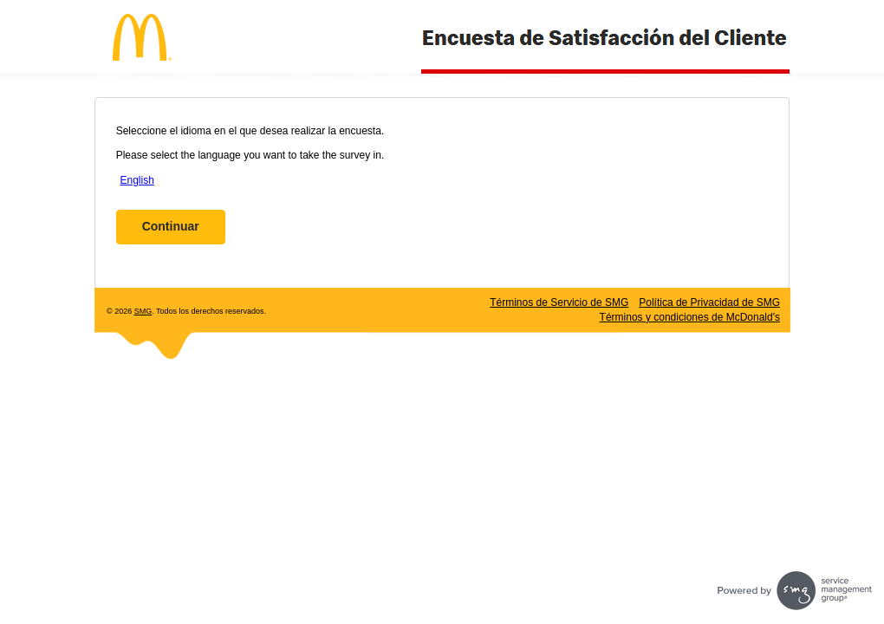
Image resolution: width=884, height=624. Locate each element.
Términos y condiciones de (690, 317)
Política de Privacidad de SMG (709, 302)
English (136, 180)
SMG (143, 311)
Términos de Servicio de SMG (559, 302)
